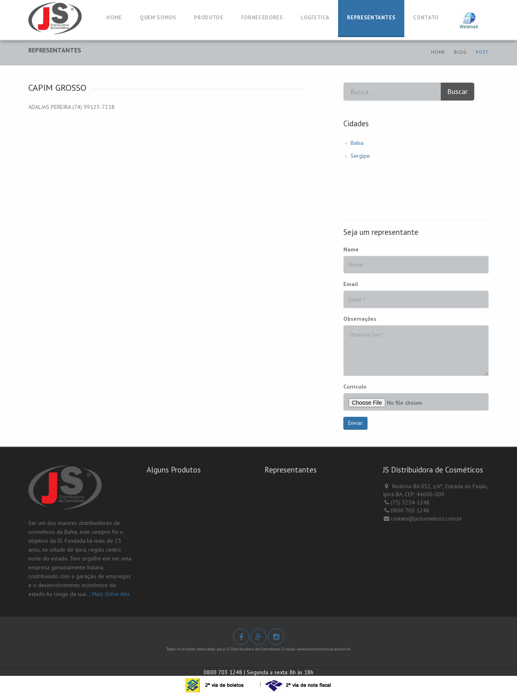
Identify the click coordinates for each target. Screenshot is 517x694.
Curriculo (354, 386)
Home (438, 52)
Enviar (355, 422)
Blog (460, 52)
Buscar (457, 91)
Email (350, 284)
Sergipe (360, 155)
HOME (114, 17)
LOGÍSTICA (315, 17)
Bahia (357, 142)
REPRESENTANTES (371, 17)
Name (351, 249)
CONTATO (426, 17)
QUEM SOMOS (158, 17)
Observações (359, 318)
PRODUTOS (208, 17)
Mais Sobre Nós (110, 594)
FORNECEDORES (262, 17)
